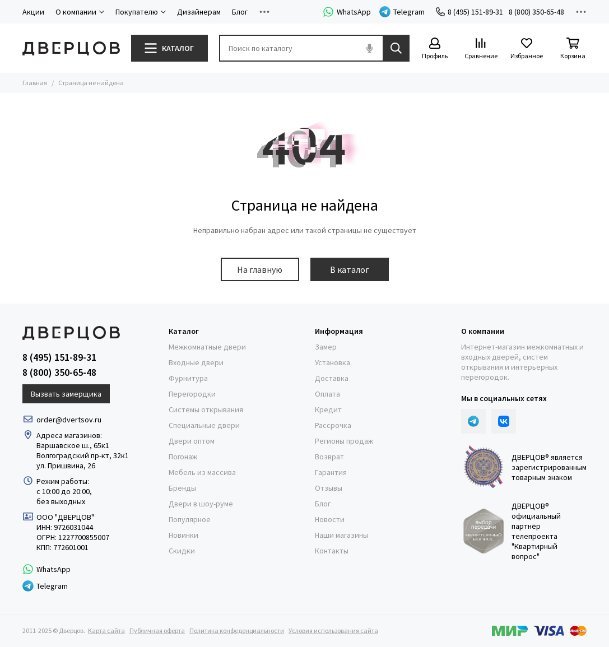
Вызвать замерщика (66, 394)
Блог (240, 12)
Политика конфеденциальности (236, 630)
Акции (33, 12)
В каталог (349, 269)
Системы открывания (206, 409)
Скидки (182, 551)
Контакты (331, 551)
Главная (34, 82)
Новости (330, 519)
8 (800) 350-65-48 (536, 12)
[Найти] (396, 48)
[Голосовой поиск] (369, 48)
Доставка (331, 378)
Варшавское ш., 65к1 (72, 445)
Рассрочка (333, 425)
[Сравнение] (480, 49)
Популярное (190, 519)
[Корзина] (572, 49)
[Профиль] (434, 49)
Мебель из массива (202, 472)
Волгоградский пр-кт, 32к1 (82, 455)
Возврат (329, 456)
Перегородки (192, 394)
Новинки (183, 535)
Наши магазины (341, 535)
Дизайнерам (199, 12)
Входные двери (196, 362)
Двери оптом (192, 441)
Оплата (327, 394)
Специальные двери (204, 425)
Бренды (182, 488)
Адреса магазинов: (70, 435)
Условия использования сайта (333, 630)
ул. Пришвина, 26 (65, 465)
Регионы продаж (344, 441)
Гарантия (331, 472)
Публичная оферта (157, 630)
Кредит (328, 409)
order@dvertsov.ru (68, 420)
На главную (259, 269)
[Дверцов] (71, 48)
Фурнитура (188, 378)
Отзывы (328, 488)
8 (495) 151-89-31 (469, 12)
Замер (326, 347)
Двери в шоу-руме (201, 504)
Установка (332, 362)
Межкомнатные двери (207, 347)
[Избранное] (526, 49)
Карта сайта (106, 630)
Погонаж (183, 456)
